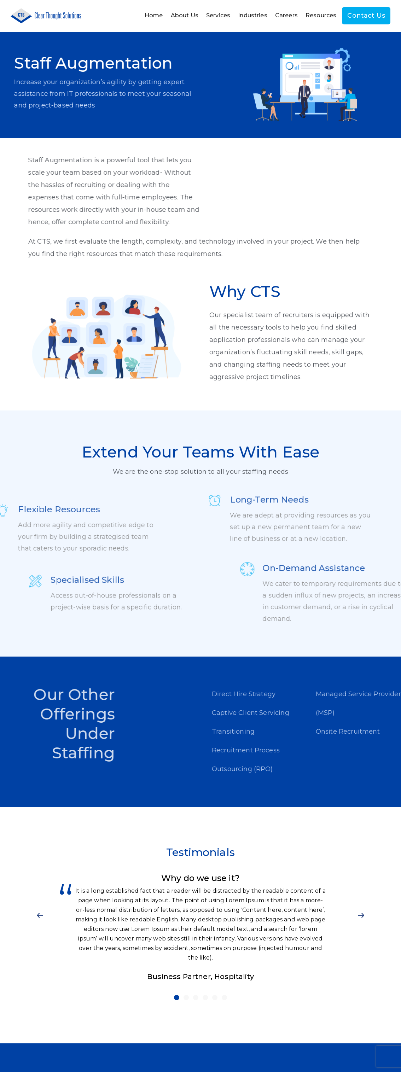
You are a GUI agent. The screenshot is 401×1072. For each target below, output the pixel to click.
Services (218, 15)
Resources (321, 15)
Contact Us (366, 15)
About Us (184, 15)
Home (154, 15)
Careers (286, 15)
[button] (40, 915)
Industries (252, 15)
